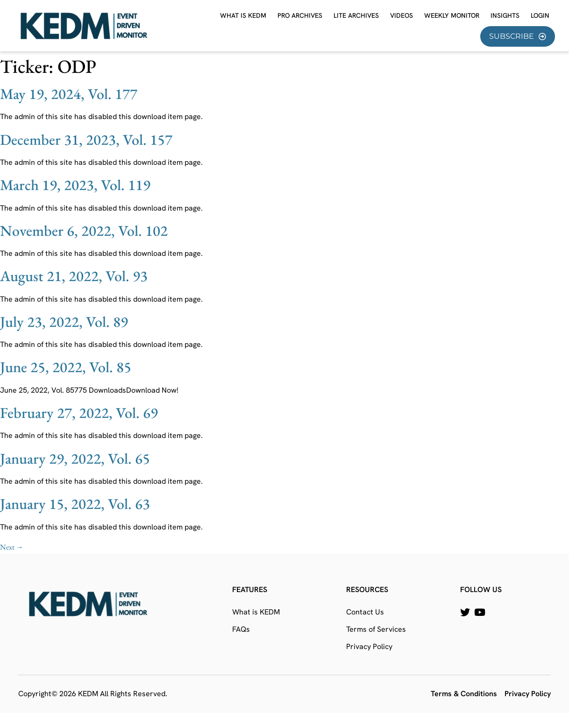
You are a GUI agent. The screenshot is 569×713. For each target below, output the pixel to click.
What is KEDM (243, 15)
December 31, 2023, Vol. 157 (86, 139)
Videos (401, 15)
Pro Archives (299, 15)
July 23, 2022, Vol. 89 (64, 322)
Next (11, 547)
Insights (505, 15)
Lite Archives (356, 15)
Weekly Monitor (451, 15)
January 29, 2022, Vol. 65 (75, 458)
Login (540, 15)
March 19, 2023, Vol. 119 (75, 185)
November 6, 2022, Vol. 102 (84, 230)
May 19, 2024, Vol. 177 (68, 94)
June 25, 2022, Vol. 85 (65, 367)
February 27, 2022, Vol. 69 (79, 413)
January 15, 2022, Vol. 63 (75, 504)
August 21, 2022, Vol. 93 (74, 276)
